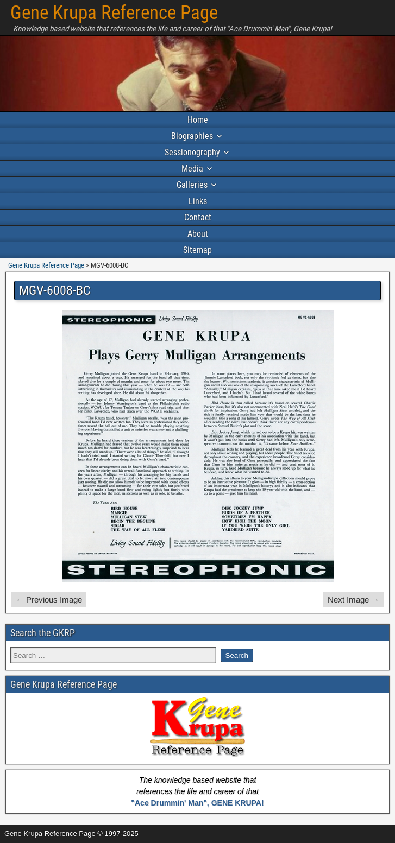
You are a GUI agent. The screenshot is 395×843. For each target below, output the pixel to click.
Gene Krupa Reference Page (114, 13)
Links (198, 201)
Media (192, 168)
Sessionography (192, 152)
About (197, 234)
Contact (197, 217)
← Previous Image (49, 599)
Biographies (192, 136)
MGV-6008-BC (55, 290)
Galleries (192, 185)
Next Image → (353, 599)
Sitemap (197, 250)
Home (197, 120)
